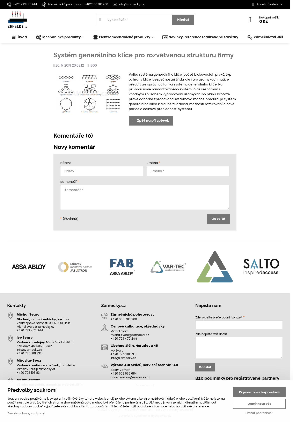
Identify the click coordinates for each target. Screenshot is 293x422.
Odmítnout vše (259, 404)
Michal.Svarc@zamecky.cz (35, 327)
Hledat (183, 19)
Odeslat (218, 218)
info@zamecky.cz (29, 350)
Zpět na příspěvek (150, 120)
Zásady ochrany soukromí (26, 413)
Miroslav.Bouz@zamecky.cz (36, 369)
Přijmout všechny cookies (259, 392)
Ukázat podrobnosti (259, 413)
